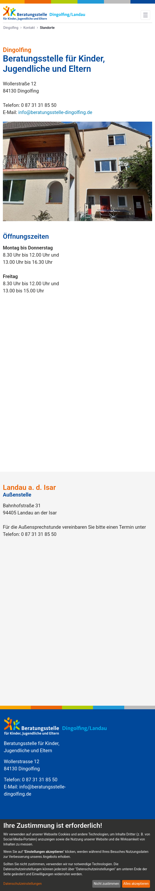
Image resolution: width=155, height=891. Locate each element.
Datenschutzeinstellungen (22, 884)
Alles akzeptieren (136, 884)
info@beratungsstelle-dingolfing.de (55, 112)
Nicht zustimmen (106, 884)
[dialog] (77, 855)
